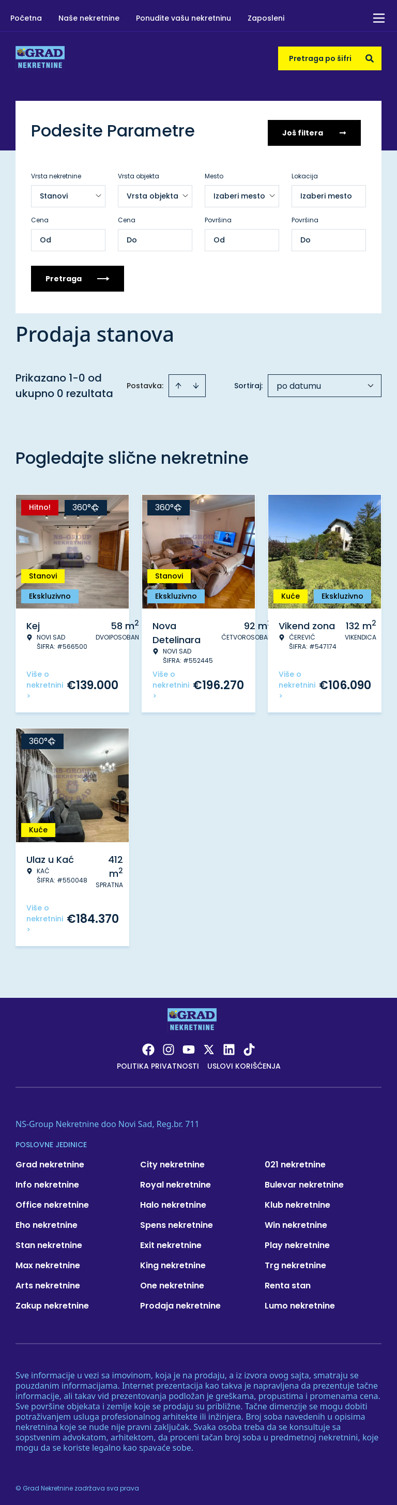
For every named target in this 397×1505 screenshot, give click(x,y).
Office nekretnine (52, 1201)
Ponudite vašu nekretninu (183, 18)
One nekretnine (172, 1282)
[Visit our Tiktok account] (249, 1046)
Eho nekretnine (47, 1221)
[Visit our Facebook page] (148, 1046)
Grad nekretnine (50, 1161)
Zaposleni (266, 18)
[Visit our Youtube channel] (188, 1046)
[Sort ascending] (178, 382)
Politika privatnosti (158, 1062)
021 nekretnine (295, 1161)
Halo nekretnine (173, 1201)
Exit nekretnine (171, 1242)
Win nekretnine (296, 1221)
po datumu (299, 382)
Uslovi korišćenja (244, 1062)
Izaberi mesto (326, 192)
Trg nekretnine (295, 1262)
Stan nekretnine (49, 1242)
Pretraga (77, 275)
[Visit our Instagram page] (168, 1046)
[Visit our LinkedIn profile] (229, 1046)
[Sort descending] (196, 382)
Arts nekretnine (48, 1282)
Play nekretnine (297, 1242)
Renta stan (288, 1282)
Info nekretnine (47, 1181)
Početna (26, 18)
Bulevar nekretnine (304, 1181)
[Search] (369, 58)
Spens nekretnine (176, 1221)
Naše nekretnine (88, 18)
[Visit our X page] (209, 1046)
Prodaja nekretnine (180, 1302)
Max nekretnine (48, 1262)
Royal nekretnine (175, 1181)
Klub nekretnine (297, 1201)
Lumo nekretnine (300, 1302)
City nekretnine (172, 1161)
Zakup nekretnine (52, 1302)
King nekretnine (173, 1262)
